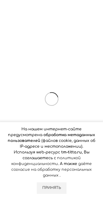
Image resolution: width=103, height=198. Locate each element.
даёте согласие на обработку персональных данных (51, 169)
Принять (51, 188)
